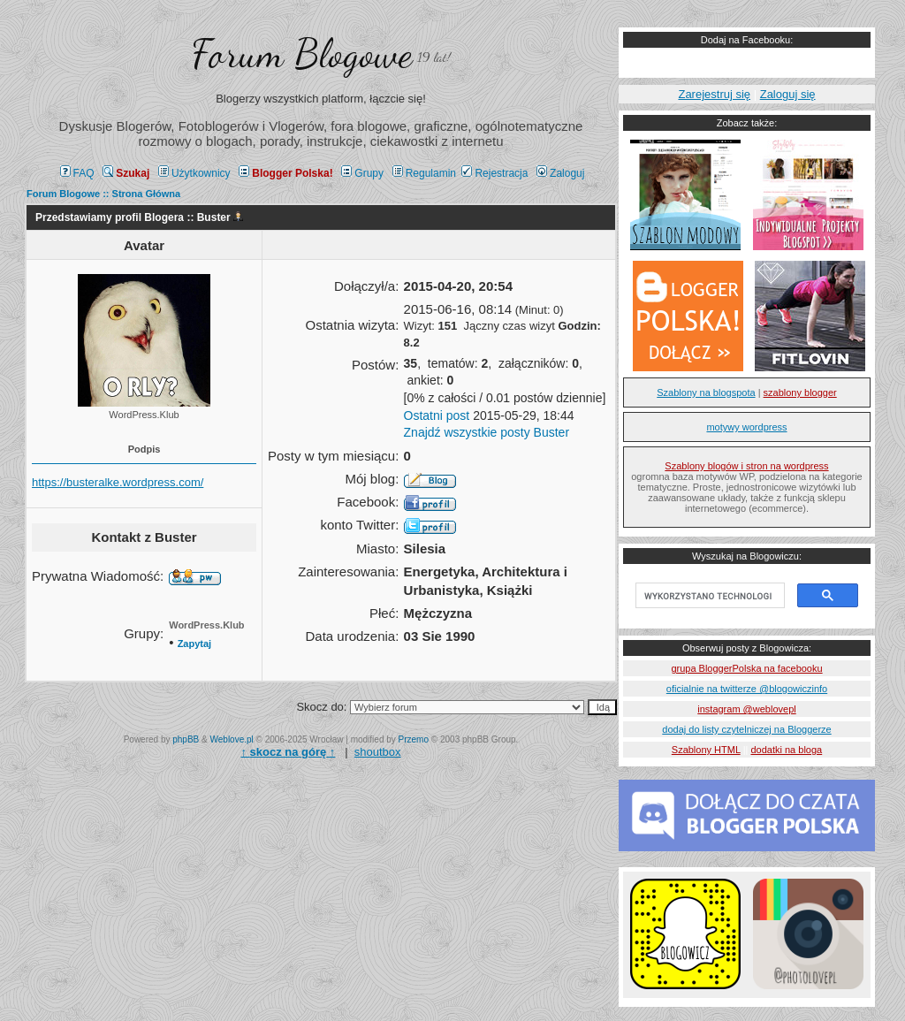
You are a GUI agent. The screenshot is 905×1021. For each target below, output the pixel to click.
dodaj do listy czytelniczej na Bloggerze (746, 729)
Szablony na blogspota (706, 392)
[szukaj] (708, 596)
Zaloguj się (788, 94)
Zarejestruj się (714, 94)
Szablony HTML (706, 749)
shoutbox (377, 751)
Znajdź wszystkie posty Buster (487, 432)
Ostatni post (437, 415)
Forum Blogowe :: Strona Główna (103, 193)
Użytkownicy (194, 173)
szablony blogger (800, 392)
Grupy (362, 173)
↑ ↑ (287, 751)
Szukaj (126, 173)
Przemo (414, 739)
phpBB (185, 739)
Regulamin (424, 173)
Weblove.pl (232, 739)
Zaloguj (560, 173)
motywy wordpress (746, 427)
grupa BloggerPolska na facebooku (746, 668)
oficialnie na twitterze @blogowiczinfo (746, 688)
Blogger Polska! (285, 173)
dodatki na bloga (786, 749)
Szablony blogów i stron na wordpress (746, 466)
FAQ (77, 173)
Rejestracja (494, 173)
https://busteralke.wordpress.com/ (117, 482)
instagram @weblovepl (746, 709)
